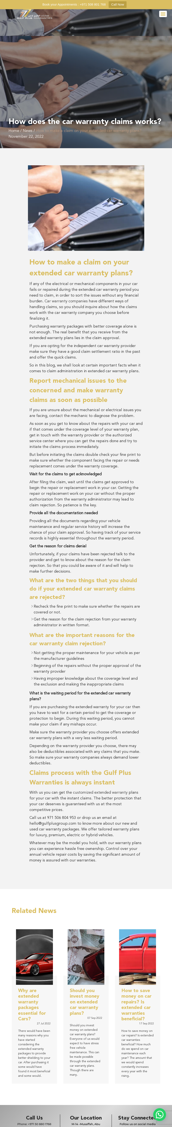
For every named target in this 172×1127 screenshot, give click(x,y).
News (27, 131)
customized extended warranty (100, 793)
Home (14, 131)
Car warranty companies (66, 301)
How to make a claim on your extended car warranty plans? (88, 131)
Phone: (34, 1124)
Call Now (117, 4)
